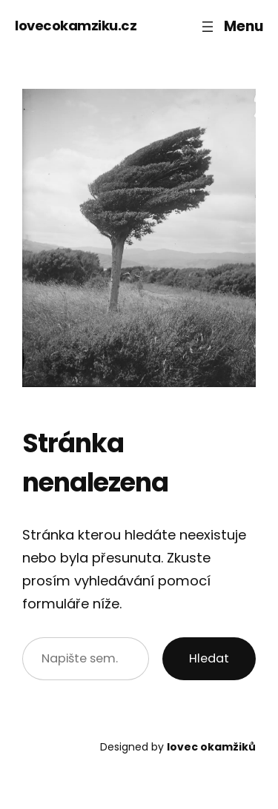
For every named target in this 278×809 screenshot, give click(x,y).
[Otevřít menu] (231, 26)
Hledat (209, 658)
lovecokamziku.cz (75, 25)
